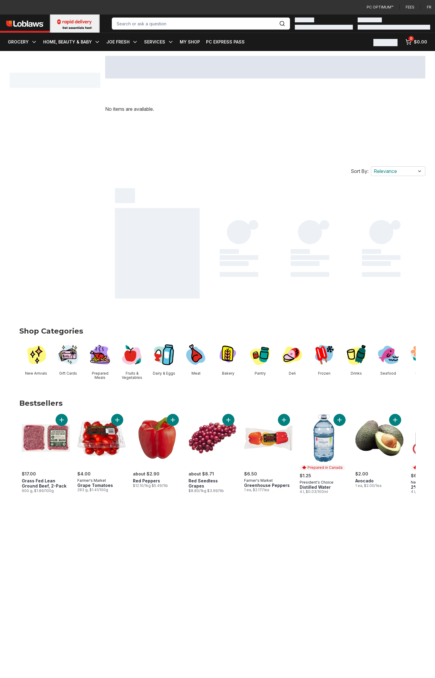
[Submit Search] (282, 24)
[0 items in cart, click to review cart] (416, 42)
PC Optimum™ (380, 7)
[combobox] (201, 24)
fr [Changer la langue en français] (429, 7)
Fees (410, 7)
